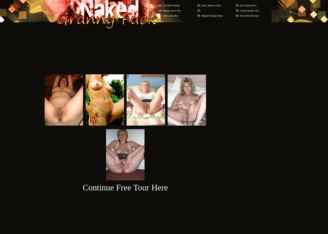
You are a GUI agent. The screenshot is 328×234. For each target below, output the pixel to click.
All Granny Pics (248, 5)
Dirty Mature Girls (211, 5)
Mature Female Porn (212, 15)
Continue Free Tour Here (125, 187)
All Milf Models (171, 5)
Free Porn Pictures (249, 15)
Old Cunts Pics (171, 15)
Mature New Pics (172, 10)
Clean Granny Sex (249, 10)
